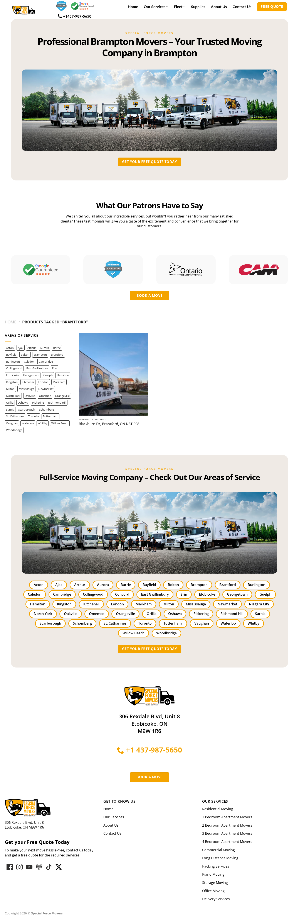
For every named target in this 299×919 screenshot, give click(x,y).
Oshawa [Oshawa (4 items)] (23, 402)
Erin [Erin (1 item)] (54, 368)
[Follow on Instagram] (19, 867)
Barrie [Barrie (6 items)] (57, 348)
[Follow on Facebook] (10, 867)
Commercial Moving (218, 850)
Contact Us (242, 6)
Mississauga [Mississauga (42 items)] (26, 389)
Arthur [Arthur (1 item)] (31, 348)
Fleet (179, 6)
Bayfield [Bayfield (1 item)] (11, 355)
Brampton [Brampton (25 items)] (40, 355)
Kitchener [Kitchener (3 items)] (28, 382)
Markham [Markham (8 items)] (59, 382)
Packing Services (215, 866)
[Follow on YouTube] (29, 867)
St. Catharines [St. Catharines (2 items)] (15, 416)
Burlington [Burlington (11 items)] (13, 362)
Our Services (156, 6)
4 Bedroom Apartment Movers (227, 841)
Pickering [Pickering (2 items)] (38, 402)
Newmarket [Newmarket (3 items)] (46, 389)
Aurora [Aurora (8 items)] (44, 348)
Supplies (198, 6)
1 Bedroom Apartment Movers (227, 817)
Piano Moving (213, 874)
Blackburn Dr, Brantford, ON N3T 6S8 (109, 424)
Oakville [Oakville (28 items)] (30, 396)
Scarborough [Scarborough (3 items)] (26, 409)
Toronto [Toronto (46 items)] (33, 416)
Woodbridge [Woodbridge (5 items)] (14, 430)
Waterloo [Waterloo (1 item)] (28, 423)
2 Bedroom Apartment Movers (227, 825)
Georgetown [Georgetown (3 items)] (31, 375)
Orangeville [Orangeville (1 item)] (62, 396)
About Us (219, 6)
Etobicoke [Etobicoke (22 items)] (12, 375)
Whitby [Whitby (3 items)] (42, 423)
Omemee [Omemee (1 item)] (45, 396)
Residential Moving (217, 809)
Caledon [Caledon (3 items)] (29, 362)
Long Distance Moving (220, 858)
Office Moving (213, 890)
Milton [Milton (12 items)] (10, 389)
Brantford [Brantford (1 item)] (57, 355)
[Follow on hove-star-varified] (39, 867)
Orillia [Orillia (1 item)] (9, 402)
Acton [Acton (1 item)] (10, 348)
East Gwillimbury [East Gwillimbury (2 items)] (37, 368)
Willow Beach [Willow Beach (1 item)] (59, 423)
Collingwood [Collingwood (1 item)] (14, 368)
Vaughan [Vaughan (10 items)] (12, 423)
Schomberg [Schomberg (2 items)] (46, 409)
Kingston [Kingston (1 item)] (12, 382)
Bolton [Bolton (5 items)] (25, 355)
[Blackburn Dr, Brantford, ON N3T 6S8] (113, 374)
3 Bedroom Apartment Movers (227, 833)
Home (133, 6)
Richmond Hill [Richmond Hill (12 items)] (57, 402)
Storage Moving (215, 882)
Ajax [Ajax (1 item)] (20, 348)
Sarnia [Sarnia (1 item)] (10, 409)
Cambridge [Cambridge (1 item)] (46, 362)
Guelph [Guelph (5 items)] (48, 375)
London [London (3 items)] (43, 382)
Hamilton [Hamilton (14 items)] (63, 375)
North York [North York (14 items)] (13, 396)
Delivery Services (216, 899)
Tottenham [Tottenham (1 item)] (50, 416)
